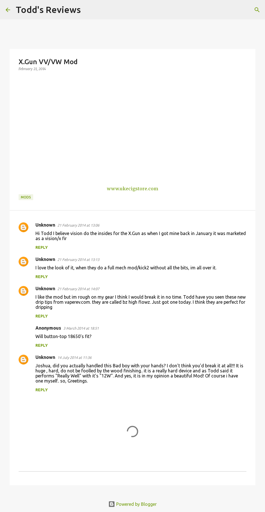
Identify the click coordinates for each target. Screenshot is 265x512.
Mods (26, 197)
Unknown (45, 224)
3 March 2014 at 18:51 (81, 328)
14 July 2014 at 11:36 (74, 357)
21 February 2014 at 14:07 (78, 289)
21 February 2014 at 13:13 (78, 259)
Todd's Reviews (48, 10)
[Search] (88, 10)
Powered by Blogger (132, 504)
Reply (41, 247)
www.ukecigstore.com (132, 188)
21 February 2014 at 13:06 (78, 225)
